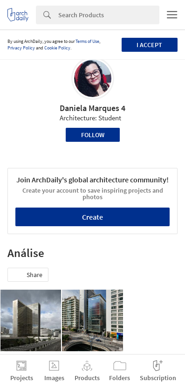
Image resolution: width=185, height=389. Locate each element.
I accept (149, 45)
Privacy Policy (21, 48)
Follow (92, 135)
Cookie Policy (57, 48)
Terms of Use (87, 41)
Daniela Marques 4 (92, 108)
